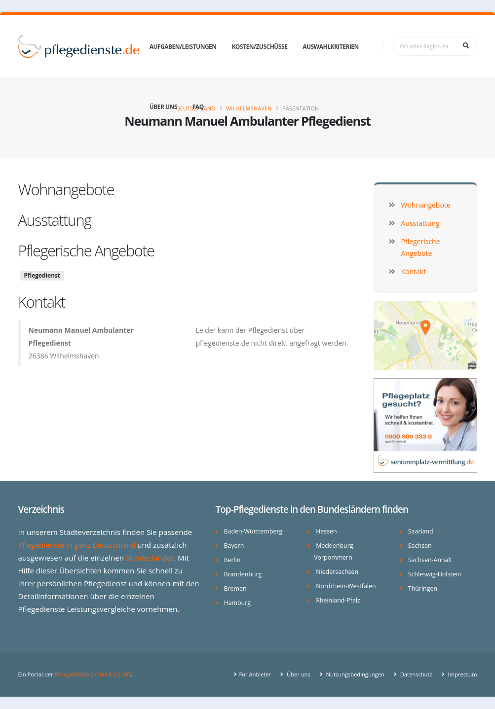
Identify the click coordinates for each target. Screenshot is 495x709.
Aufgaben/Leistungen (183, 46)
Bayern (234, 545)
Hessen (326, 531)
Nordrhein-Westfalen (346, 586)
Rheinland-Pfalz (338, 600)
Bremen (235, 588)
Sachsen (420, 545)
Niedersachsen (337, 571)
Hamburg (237, 603)
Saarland (421, 531)
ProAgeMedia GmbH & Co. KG (93, 674)
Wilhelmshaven (248, 108)
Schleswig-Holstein (435, 574)
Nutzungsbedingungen (353, 674)
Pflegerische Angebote (86, 250)
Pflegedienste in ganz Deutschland (77, 545)
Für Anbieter (252, 674)
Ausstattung (54, 220)
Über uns (163, 107)
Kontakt (41, 301)
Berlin (232, 560)
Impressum (461, 674)
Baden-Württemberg (254, 531)
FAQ (198, 107)
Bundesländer (150, 558)
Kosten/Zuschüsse (259, 46)
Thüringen (423, 588)
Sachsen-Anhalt (430, 560)
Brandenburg (243, 574)
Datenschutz (415, 674)
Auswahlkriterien (331, 46)
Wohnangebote (66, 189)
